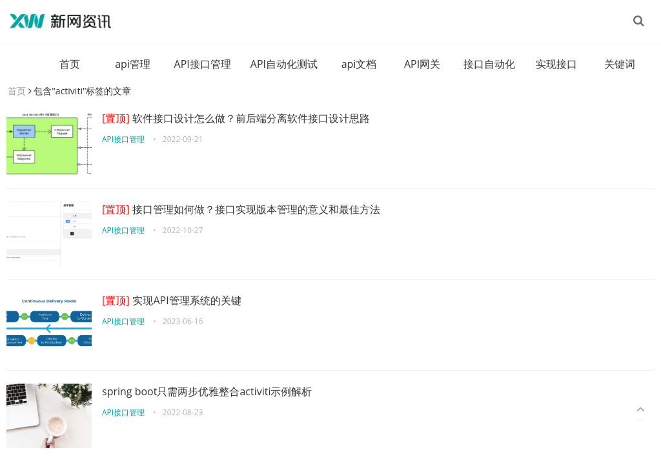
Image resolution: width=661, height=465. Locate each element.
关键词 (619, 64)
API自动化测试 (284, 64)
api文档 (359, 64)
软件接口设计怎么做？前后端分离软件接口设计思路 (236, 118)
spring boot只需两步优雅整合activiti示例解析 (207, 391)
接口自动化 (489, 64)
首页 (69, 64)
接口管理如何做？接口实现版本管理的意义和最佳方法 (241, 209)
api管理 (132, 64)
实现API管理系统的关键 (171, 300)
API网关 (422, 64)
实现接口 (556, 64)
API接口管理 (202, 64)
